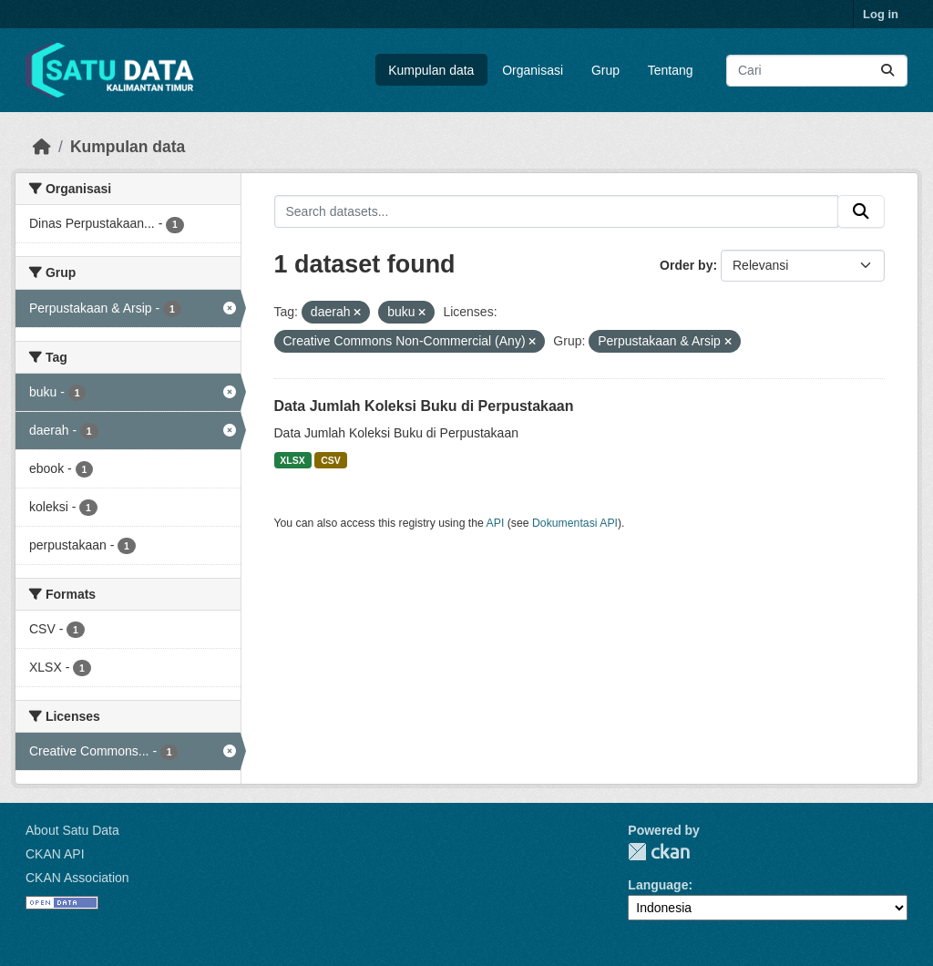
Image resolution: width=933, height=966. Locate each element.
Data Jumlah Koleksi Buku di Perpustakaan (424, 406)
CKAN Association (77, 877)
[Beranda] (42, 147)
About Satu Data (72, 830)
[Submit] (887, 71)
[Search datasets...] (816, 71)
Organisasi (532, 70)
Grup (605, 70)
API (496, 523)
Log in (880, 14)
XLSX (292, 460)
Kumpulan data (431, 70)
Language (658, 885)
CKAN (659, 851)
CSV (331, 460)
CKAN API (55, 854)
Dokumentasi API (575, 523)
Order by (686, 265)
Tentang (670, 70)
